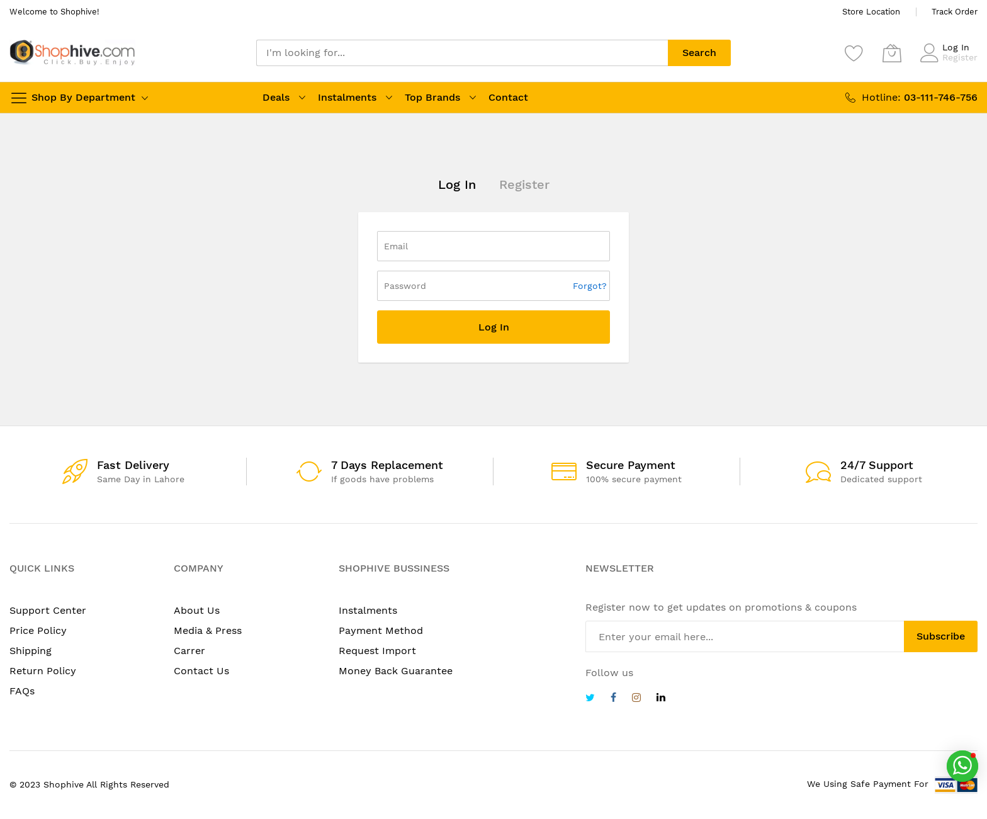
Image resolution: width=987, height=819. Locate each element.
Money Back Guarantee (396, 671)
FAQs (22, 691)
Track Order (955, 11)
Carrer (189, 651)
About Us (197, 610)
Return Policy (42, 671)
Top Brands (432, 97)
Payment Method (381, 630)
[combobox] (462, 53)
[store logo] (72, 52)
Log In (955, 47)
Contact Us (201, 671)
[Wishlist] (854, 53)
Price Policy (38, 630)
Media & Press (208, 630)
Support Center (47, 610)
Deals (276, 97)
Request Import (377, 651)
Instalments (347, 97)
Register (960, 57)
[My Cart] (892, 53)
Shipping (30, 651)
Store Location (871, 11)
